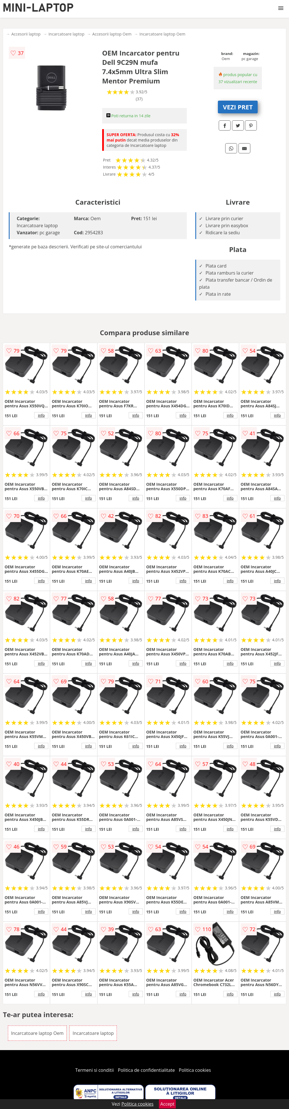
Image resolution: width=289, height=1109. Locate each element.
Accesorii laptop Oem (112, 34)
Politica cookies (195, 1070)
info (41, 415)
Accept (167, 1104)
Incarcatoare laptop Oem (162, 34)
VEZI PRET (238, 107)
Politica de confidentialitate (146, 1070)
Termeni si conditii (94, 1070)
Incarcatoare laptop (66, 34)
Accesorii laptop (26, 34)
